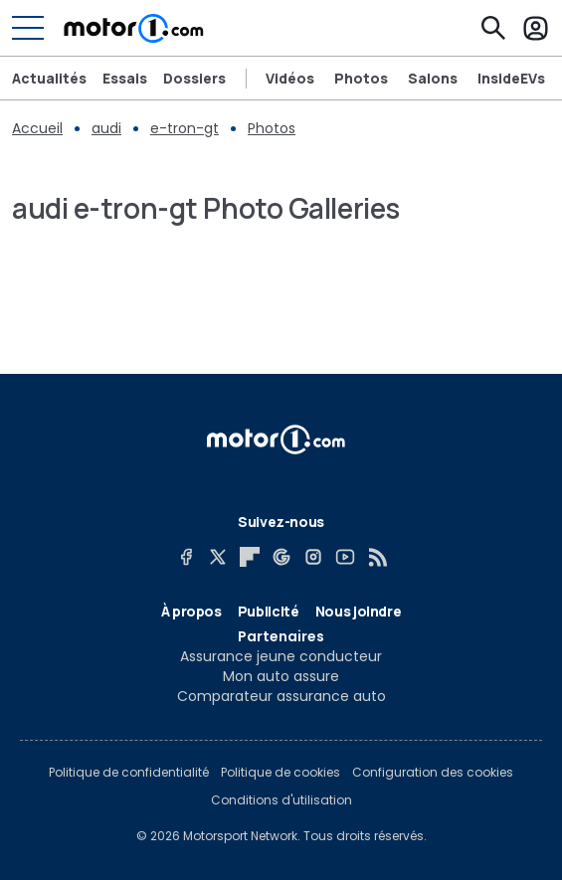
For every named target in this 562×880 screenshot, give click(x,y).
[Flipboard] (250, 557)
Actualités (49, 79)
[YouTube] (345, 557)
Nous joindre (358, 611)
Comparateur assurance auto (281, 696)
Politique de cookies (280, 773)
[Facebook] (186, 557)
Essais (124, 79)
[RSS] (377, 557)
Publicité (268, 611)
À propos (191, 611)
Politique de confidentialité (129, 773)
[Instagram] (313, 557)
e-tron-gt (184, 128)
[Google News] (281, 557)
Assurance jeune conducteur (281, 656)
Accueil (37, 128)
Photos (361, 79)
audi (106, 128)
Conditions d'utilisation (281, 800)
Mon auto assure (281, 676)
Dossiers (194, 79)
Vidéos (290, 79)
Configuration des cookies (432, 773)
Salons (433, 79)
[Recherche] (493, 28)
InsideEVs (511, 79)
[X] (218, 557)
